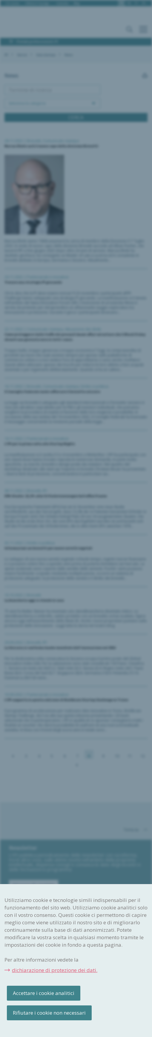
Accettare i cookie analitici (43, 993)
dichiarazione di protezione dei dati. (54, 970)
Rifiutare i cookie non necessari (49, 1012)
